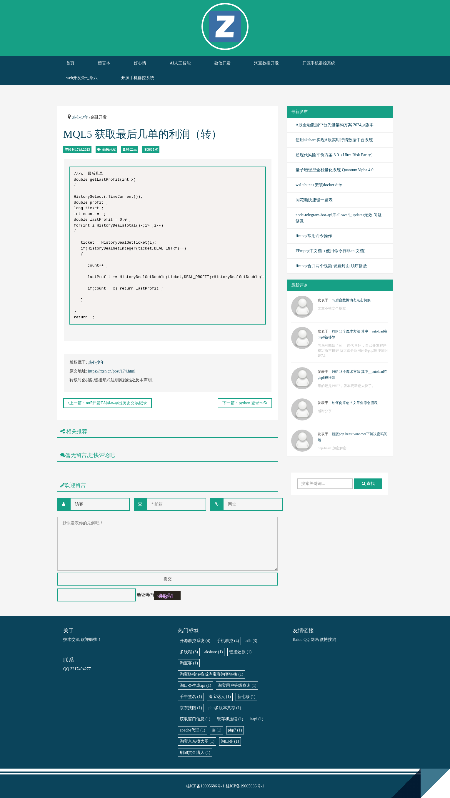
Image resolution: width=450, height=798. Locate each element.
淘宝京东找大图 (197, 741)
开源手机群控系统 (318, 63)
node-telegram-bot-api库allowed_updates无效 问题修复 (339, 218)
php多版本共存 (225, 708)
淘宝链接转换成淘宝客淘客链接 (211, 674)
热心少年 (80, 117)
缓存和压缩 (230, 719)
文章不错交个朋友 (332, 308)
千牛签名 (191, 696)
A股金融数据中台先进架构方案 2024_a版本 (335, 125)
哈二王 (131, 149)
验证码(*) (145, 595)
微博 (324, 639)
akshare (213, 652)
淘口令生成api (195, 685)
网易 (315, 639)
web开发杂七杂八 (82, 78)
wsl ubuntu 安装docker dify (319, 185)
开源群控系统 (195, 641)
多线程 (189, 652)
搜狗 (332, 639)
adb (251, 641)
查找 (368, 483)
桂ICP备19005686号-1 (205, 786)
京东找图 (191, 708)
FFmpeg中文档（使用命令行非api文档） (332, 251)
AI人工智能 (180, 63)
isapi (256, 719)
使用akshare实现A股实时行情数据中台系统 (334, 140)
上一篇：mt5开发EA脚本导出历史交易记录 (107, 403)
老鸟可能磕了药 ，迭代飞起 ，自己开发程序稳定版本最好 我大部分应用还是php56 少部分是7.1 (353, 350)
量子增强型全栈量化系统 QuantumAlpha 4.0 (335, 170)
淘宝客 (189, 663)
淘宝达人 (220, 696)
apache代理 (192, 730)
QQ (306, 639)
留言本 (104, 63)
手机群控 (228, 641)
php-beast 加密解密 (332, 448)
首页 (70, 63)
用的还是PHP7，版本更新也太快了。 (346, 386)
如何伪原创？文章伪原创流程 (355, 403)
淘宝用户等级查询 (237, 685)
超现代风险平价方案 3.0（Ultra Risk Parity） (335, 155)
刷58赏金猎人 (195, 752)
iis (216, 730)
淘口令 (230, 741)
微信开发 (222, 63)
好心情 (140, 63)
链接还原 (240, 652)
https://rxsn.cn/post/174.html (111, 371)
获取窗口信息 (195, 719)
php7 (235, 730)
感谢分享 (325, 411)
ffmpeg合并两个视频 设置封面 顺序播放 (331, 266)
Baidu (297, 639)
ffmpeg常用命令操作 (314, 236)
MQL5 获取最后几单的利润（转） (142, 134)
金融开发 (109, 149)
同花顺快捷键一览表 (314, 200)
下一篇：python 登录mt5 (244, 403)
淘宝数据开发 (266, 63)
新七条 (246, 696)
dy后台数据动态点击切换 (351, 300)
